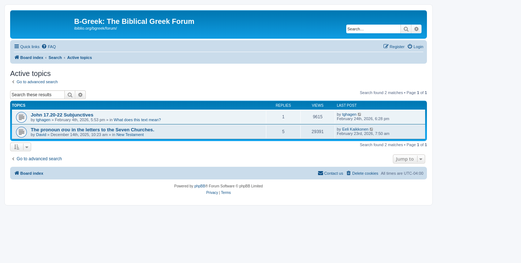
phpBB (199, 186)
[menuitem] (48, 46)
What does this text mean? (137, 120)
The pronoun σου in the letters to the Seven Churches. (92, 129)
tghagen (43, 120)
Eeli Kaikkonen (355, 129)
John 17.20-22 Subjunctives (62, 115)
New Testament (130, 134)
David (41, 134)
